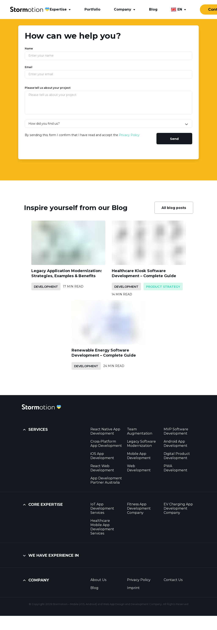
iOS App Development (102, 456)
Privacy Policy (129, 135)
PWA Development (175, 468)
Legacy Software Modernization (141, 443)
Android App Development (175, 443)
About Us (98, 580)
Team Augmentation (139, 431)
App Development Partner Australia (106, 480)
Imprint (133, 588)
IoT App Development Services (102, 508)
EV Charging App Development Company (178, 508)
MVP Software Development (176, 431)
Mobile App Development (139, 456)
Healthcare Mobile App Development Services (102, 527)
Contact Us (173, 580)
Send (174, 139)
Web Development (139, 468)
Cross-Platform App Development (106, 443)
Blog (94, 588)
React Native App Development (105, 431)
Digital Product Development (177, 456)
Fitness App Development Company (139, 508)
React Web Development (102, 468)
